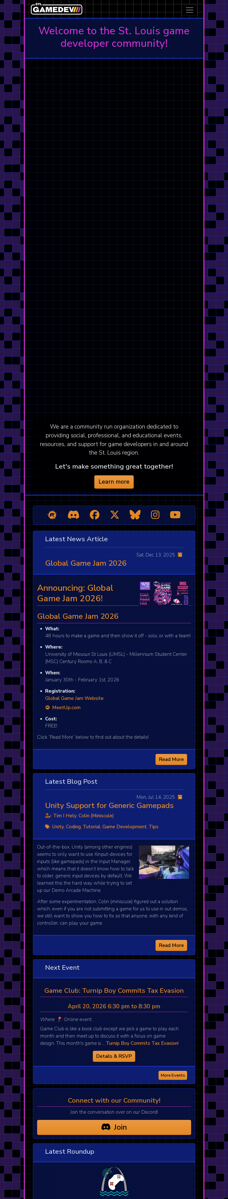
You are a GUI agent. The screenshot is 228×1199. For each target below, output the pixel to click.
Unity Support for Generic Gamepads (109, 805)
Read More (171, 759)
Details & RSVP (114, 1056)
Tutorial (91, 827)
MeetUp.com (63, 707)
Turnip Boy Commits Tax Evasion (142, 1043)
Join (114, 1127)
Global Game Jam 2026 (85, 563)
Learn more (114, 482)
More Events (173, 1075)
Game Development (124, 827)
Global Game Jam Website (74, 698)
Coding (73, 827)
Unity (58, 827)
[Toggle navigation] (189, 10)
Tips (154, 827)
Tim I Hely (65, 816)
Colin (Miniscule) (96, 816)
